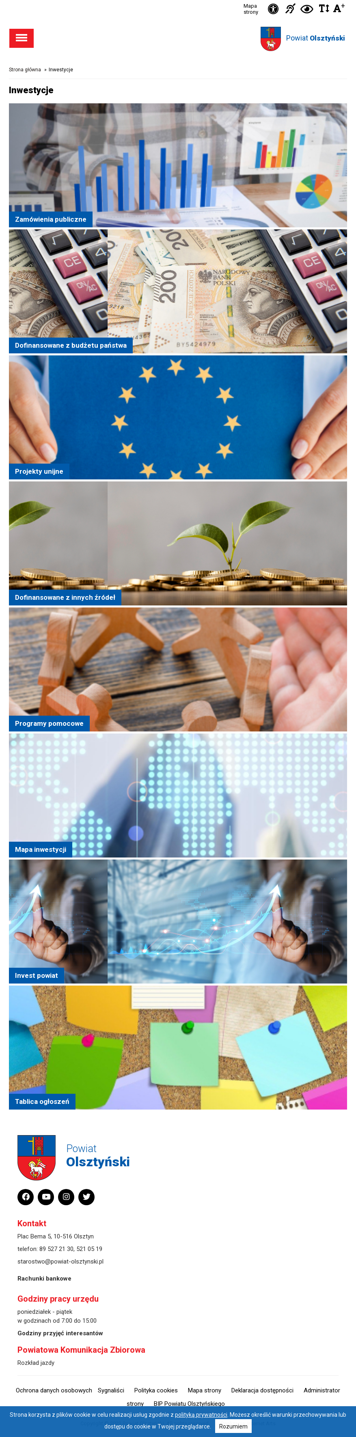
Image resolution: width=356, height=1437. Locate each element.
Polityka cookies (156, 1390)
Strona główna (25, 70)
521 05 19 (89, 1249)
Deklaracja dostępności (262, 1390)
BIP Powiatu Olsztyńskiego (189, 1403)
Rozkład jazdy (35, 1362)
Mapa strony (251, 9)
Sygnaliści (111, 1390)
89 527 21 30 (56, 1249)
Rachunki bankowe (44, 1278)
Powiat (315, 38)
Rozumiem (233, 1426)
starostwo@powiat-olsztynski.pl (60, 1261)
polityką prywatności (201, 1414)
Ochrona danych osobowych (54, 1390)
